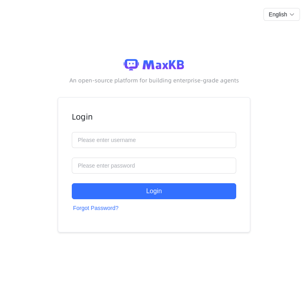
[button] (281, 14)
